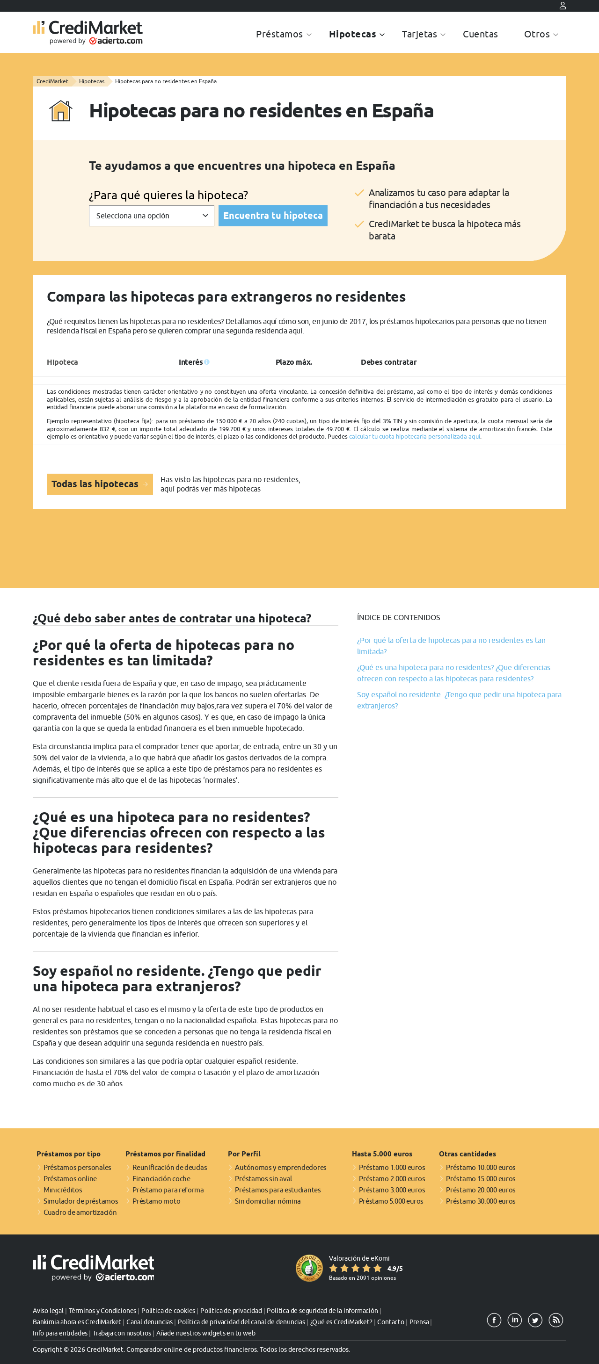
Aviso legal (48, 1310)
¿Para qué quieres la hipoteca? (168, 195)
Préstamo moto (156, 1201)
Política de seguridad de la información (322, 1310)
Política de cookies (168, 1310)
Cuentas (480, 34)
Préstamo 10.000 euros (481, 1167)
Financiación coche (161, 1179)
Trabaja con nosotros (122, 1333)
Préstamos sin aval (263, 1179)
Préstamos (279, 34)
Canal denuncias (149, 1322)
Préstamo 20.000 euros (481, 1190)
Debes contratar (388, 362)
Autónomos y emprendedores (281, 1167)
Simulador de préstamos (81, 1201)
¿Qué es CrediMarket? (341, 1322)
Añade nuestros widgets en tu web (206, 1333)
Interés (191, 362)
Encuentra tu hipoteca (273, 215)
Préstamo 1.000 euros (392, 1167)
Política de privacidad (231, 1310)
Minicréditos (63, 1190)
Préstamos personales (77, 1167)
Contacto (390, 1322)
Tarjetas (419, 34)
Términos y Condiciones (103, 1310)
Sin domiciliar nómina (268, 1201)
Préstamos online (70, 1179)
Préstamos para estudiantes (278, 1190)
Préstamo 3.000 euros (392, 1190)
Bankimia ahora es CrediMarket (77, 1322)
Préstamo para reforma (168, 1190)
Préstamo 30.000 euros (481, 1201)
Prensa (419, 1322)
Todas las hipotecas (96, 484)
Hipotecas (353, 34)
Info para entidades (60, 1333)
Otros (537, 34)
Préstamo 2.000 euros (392, 1179)
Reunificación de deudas (169, 1167)
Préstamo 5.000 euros (391, 1201)
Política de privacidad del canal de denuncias (241, 1322)
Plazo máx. (294, 362)
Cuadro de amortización (80, 1212)
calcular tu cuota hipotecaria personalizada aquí (414, 436)
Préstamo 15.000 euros (481, 1179)
